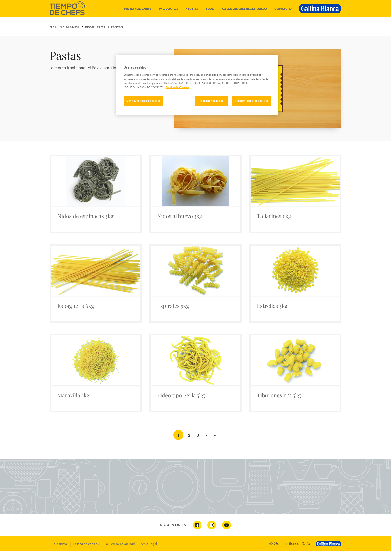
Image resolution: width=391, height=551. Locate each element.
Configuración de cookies (143, 100)
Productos (168, 8)
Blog (210, 8)
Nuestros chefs (137, 8)
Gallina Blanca (65, 27)
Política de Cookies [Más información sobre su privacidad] (177, 87)
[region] (197, 85)
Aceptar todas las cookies (251, 100)
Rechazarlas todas (211, 100)
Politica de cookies (86, 543)
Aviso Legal (149, 543)
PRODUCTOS (95, 27)
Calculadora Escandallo (244, 8)
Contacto (283, 8)
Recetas (192, 8)
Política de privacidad (120, 543)
